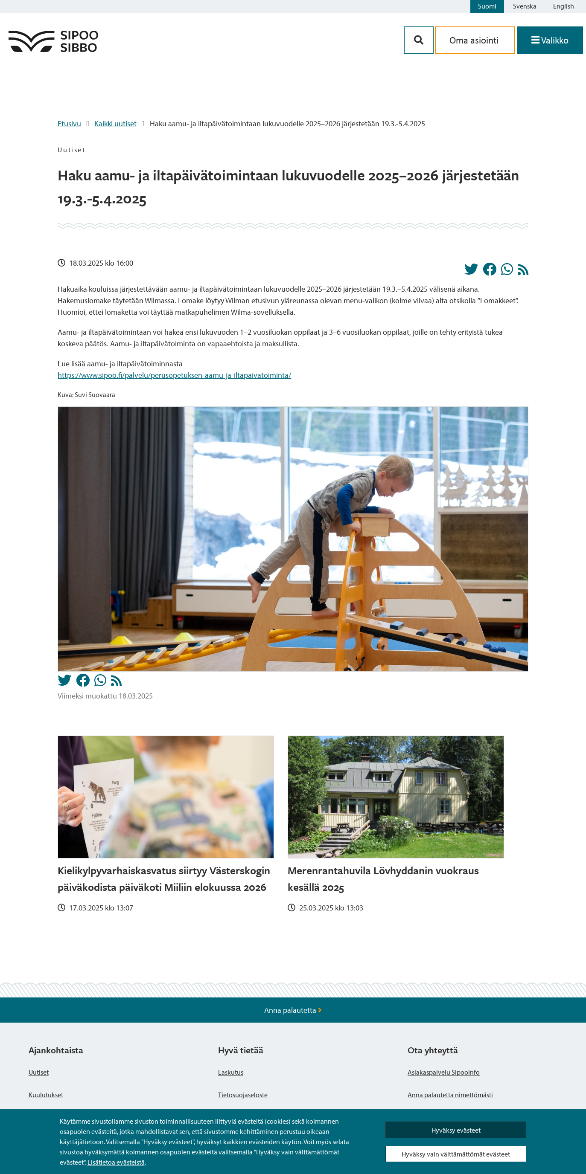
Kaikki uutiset (115, 123)
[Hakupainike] (419, 40)
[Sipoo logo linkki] (53, 49)
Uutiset (39, 1072)
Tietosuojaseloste (243, 1094)
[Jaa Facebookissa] (489, 271)
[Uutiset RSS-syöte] (523, 272)
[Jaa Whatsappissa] (507, 271)
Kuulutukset (46, 1094)
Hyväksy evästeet (456, 1130)
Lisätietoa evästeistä (116, 1162)
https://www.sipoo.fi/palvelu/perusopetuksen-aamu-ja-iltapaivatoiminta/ (174, 375)
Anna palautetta (293, 1010)
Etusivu (69, 123)
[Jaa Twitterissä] (471, 271)
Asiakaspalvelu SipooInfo (444, 1072)
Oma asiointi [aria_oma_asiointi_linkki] (475, 40)
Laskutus (230, 1072)
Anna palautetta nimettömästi (450, 1094)
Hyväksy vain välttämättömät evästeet (456, 1154)
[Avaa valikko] (550, 40)
